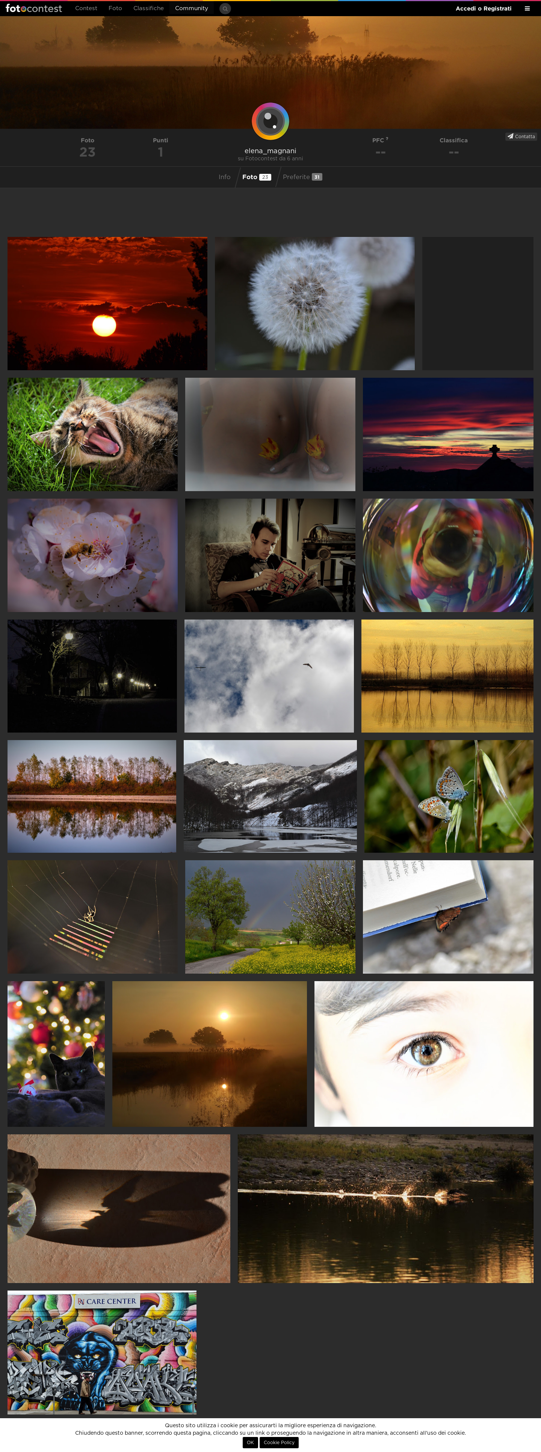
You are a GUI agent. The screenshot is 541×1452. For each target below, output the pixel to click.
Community (191, 8)
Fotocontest (34, 8)
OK (250, 1442)
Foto (115, 8)
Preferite (302, 177)
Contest (86, 8)
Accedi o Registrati (484, 8)
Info (225, 177)
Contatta (521, 136)
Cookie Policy (279, 1442)
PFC (380, 140)
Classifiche (148, 8)
